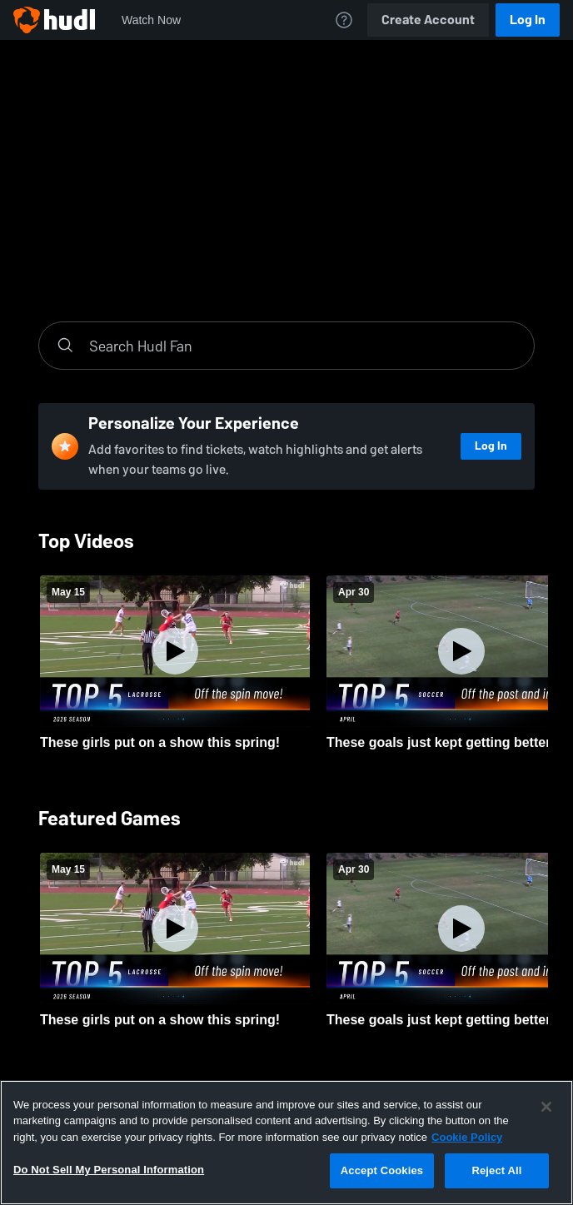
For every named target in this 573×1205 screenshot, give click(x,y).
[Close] (546, 1106)
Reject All (496, 1170)
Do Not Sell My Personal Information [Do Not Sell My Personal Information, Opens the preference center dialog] (108, 1169)
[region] (286, 1142)
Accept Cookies (382, 1170)
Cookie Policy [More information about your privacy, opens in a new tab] (466, 1137)
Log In (528, 19)
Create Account (428, 19)
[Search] (303, 346)
